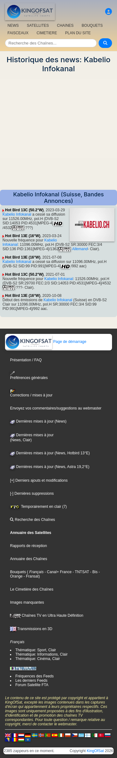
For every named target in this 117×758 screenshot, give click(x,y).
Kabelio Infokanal (16, 214)
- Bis (93, 572)
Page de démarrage (45, 341)
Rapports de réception (28, 546)
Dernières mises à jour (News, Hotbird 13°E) (50, 453)
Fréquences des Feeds (34, 676)
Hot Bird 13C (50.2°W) (24, 210)
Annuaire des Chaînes (28, 559)
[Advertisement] (58, 131)
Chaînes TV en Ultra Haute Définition (46, 615)
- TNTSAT (80, 572)
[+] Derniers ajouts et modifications (38, 480)
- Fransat (30, 576)
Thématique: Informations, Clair (41, 654)
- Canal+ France (58, 572)
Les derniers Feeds (31, 680)
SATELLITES (38, 25)
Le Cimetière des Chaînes (31, 589)
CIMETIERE (47, 33)
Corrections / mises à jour (31, 393)
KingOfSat (95, 751)
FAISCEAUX (17, 33)
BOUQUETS (92, 25)
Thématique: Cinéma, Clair (37, 659)
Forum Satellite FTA (31, 685)
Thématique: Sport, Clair (35, 650)
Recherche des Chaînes (32, 519)
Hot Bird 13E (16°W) (22, 236)
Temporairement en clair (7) (38, 506)
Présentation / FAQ (25, 360)
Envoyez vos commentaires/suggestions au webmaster (55, 408)
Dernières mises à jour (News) (38, 421)
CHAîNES (65, 25)
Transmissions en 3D (31, 629)
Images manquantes (27, 602)
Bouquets (18, 572)
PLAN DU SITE (78, 33)
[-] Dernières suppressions (32, 493)
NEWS (13, 25)
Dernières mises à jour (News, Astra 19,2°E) (49, 467)
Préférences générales (29, 375)
